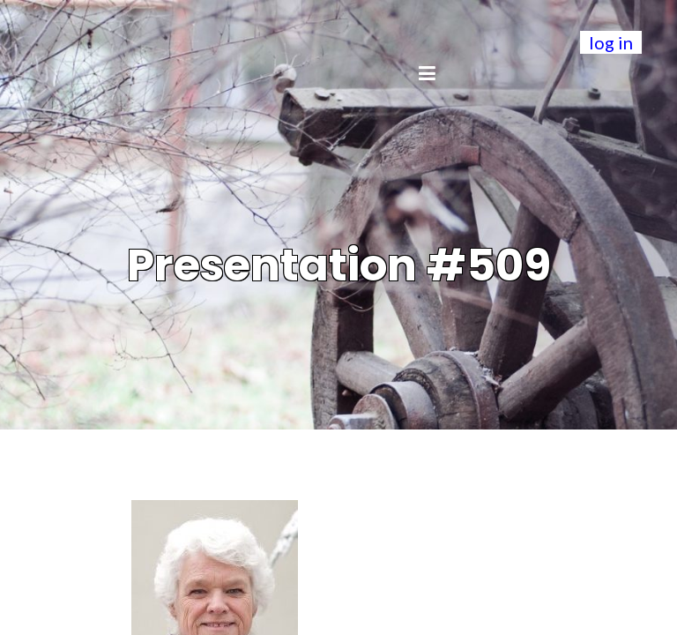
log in (611, 42)
